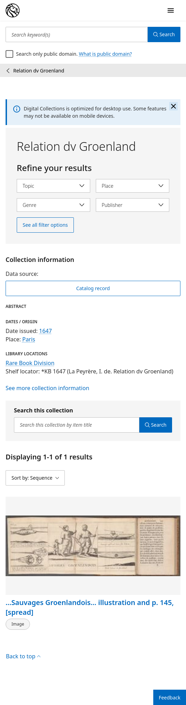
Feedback (169, 697)
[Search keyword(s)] (77, 34)
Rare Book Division (30, 363)
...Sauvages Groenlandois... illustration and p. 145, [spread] (90, 607)
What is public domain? (105, 54)
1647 (45, 331)
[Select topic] (53, 186)
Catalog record (93, 288)
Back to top (23, 656)
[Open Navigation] (170, 10)
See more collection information (47, 388)
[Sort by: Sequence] (35, 478)
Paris (28, 339)
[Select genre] (53, 205)
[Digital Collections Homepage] (13, 10)
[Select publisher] (132, 205)
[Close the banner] (173, 106)
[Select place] (132, 186)
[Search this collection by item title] (76, 425)
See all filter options (45, 225)
